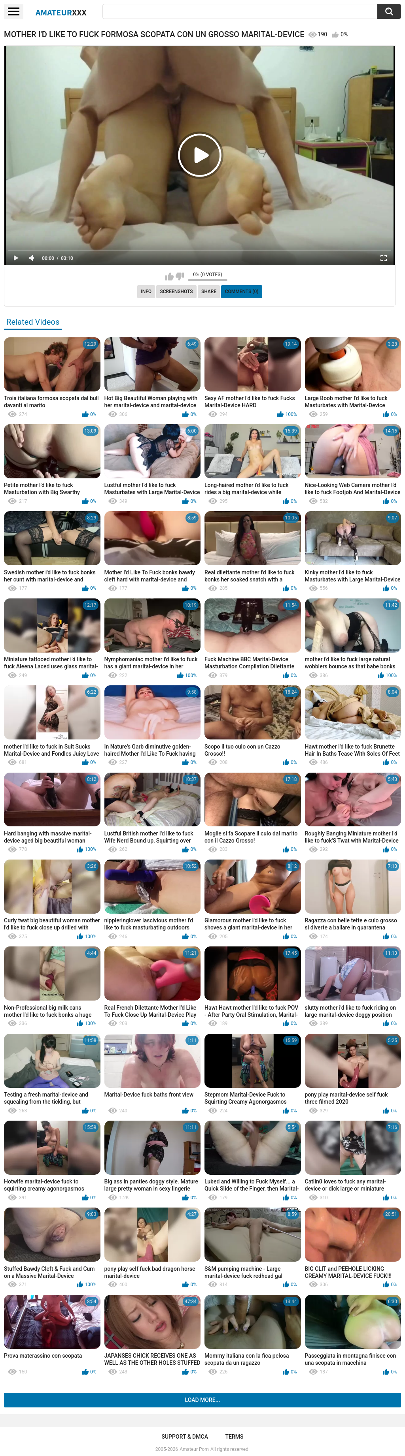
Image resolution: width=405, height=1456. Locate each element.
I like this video (169, 276)
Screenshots (176, 291)
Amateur (61, 12)
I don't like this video (180, 276)
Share (208, 291)
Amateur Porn (194, 1449)
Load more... (202, 1400)
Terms (234, 1436)
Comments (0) (242, 291)
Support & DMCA (184, 1436)
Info (146, 291)
